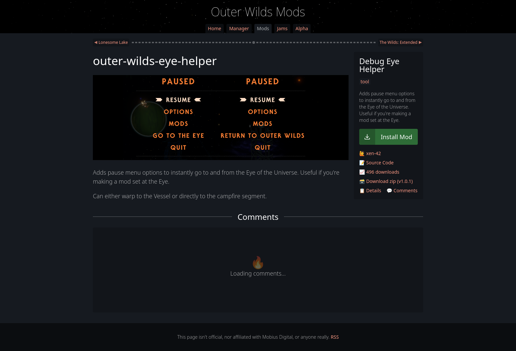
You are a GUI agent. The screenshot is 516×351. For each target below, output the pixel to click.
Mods (263, 28)
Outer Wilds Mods (258, 12)
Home (214, 28)
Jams (282, 28)
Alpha (302, 28)
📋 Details (370, 190)
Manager (239, 28)
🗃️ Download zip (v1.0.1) (386, 181)
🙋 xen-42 (370, 153)
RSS (335, 337)
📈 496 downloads (379, 172)
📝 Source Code (376, 162)
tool (365, 81)
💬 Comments (402, 190)
